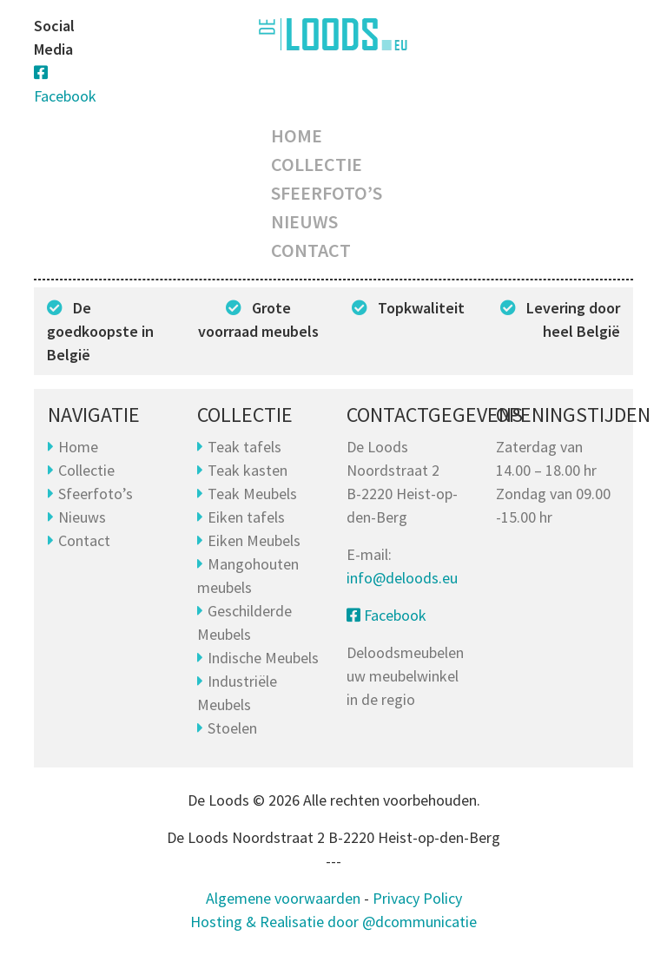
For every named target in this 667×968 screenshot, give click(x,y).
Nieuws (304, 221)
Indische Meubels (263, 658)
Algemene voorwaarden (283, 898)
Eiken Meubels (254, 540)
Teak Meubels (252, 494)
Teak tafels (244, 447)
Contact (311, 250)
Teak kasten (247, 470)
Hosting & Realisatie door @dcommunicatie (333, 922)
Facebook (386, 615)
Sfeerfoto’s (326, 193)
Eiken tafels (246, 517)
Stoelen (232, 728)
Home (296, 135)
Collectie (316, 164)
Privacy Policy (417, 898)
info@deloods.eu (402, 578)
